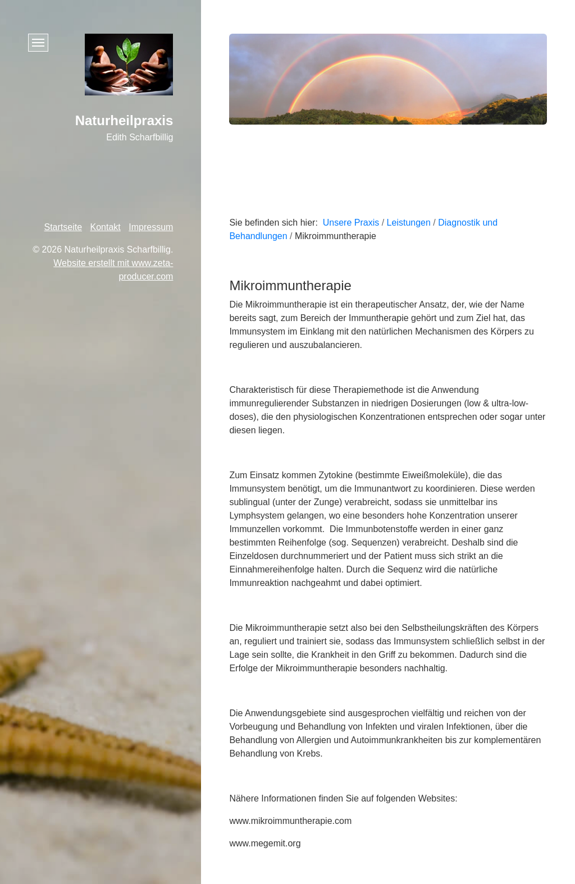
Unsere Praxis (351, 222)
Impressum (151, 227)
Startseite (63, 227)
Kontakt (105, 227)
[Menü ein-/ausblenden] (38, 43)
